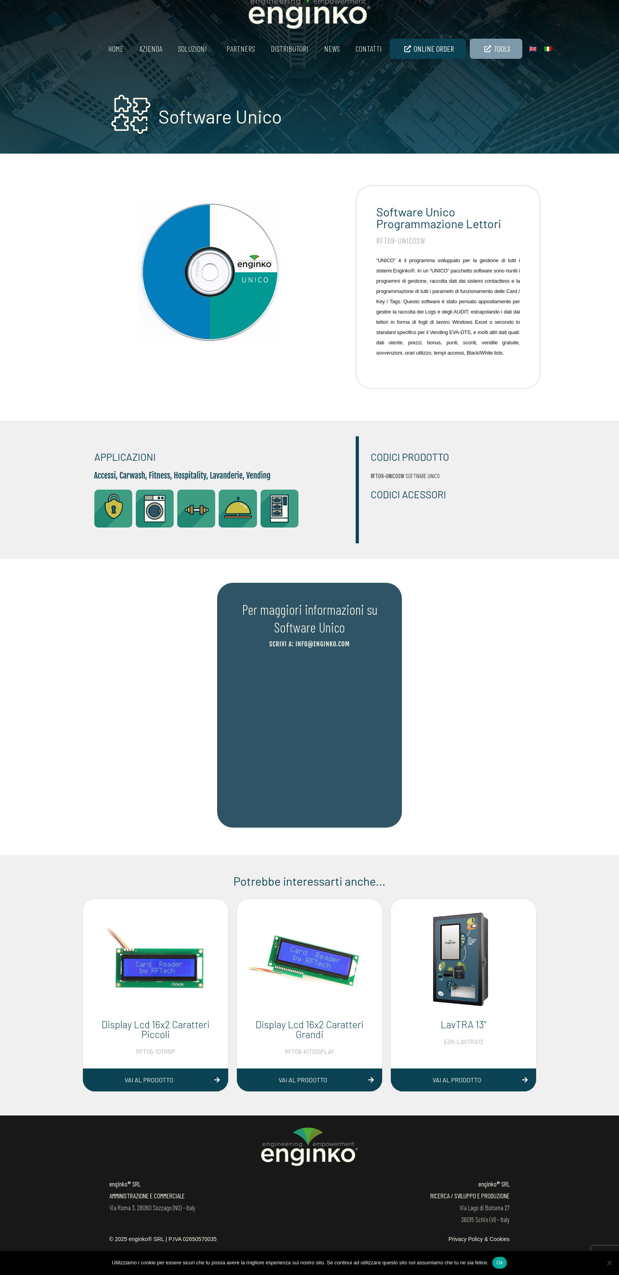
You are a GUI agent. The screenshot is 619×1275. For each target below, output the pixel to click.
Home (116, 48)
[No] (609, 1263)
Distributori (289, 48)
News (332, 48)
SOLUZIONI (192, 48)
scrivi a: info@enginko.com (309, 644)
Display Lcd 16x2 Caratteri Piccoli (155, 1029)
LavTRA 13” (463, 1024)
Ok (499, 1263)
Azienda (150, 48)
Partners (241, 48)
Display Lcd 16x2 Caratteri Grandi (309, 1029)
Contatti (369, 48)
